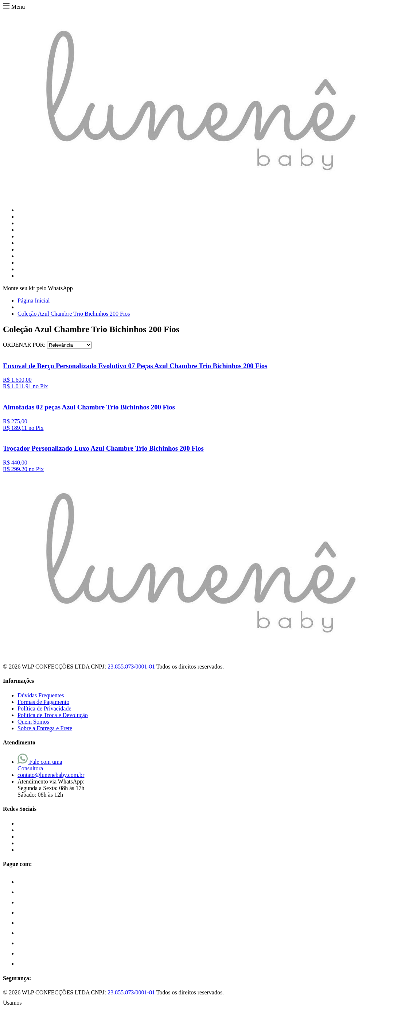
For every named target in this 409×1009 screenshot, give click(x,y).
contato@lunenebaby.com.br (50, 775)
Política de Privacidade (44, 708)
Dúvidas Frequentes (40, 695)
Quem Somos (33, 722)
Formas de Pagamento (43, 702)
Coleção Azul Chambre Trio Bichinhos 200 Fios (73, 314)
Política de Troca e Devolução (52, 715)
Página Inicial (33, 300)
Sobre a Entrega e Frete (44, 728)
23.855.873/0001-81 (132, 666)
